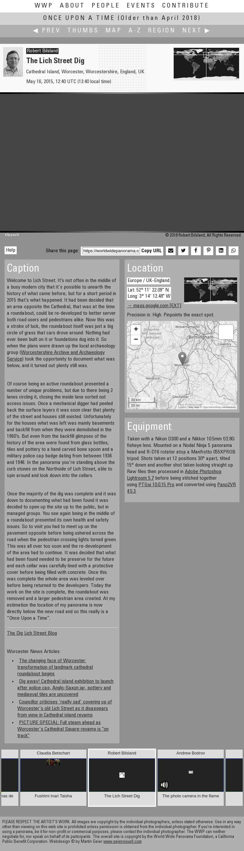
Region (162, 31)
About (72, 6)
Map (113, 31)
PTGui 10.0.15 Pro (156, 485)
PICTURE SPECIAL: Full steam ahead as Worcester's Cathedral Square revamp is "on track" (63, 729)
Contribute (185, 6)
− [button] (136, 340)
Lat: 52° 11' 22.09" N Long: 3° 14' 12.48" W (149, 293)
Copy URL (151, 251)
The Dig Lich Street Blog (32, 633)
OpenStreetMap (212, 407)
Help (10, 250)
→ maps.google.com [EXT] (154, 306)
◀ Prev (47, 31)
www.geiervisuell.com (122, 842)
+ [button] (136, 330)
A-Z (135, 31)
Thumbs (83, 31)
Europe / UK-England (148, 280)
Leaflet (182, 407)
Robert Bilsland (42, 51)
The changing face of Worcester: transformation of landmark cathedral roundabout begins (55, 667)
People (106, 6)
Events (141, 6)
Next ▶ (196, 31)
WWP (44, 6)
